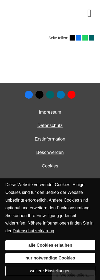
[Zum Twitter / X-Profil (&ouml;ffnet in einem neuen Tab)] (39, 95)
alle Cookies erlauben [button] (50, 245)
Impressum (50, 112)
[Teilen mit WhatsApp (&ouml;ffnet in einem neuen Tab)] (85, 38)
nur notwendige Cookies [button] (50, 258)
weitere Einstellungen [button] (50, 271)
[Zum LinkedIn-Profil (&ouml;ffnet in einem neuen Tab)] (61, 95)
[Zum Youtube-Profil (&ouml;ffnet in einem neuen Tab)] (71, 95)
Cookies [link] (50, 166)
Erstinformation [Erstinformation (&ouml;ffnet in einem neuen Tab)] (50, 139)
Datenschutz (50, 125)
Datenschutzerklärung (33, 231)
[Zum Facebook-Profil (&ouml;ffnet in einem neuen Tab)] (29, 95)
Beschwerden (50, 152)
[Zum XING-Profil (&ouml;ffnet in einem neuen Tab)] (50, 95)
